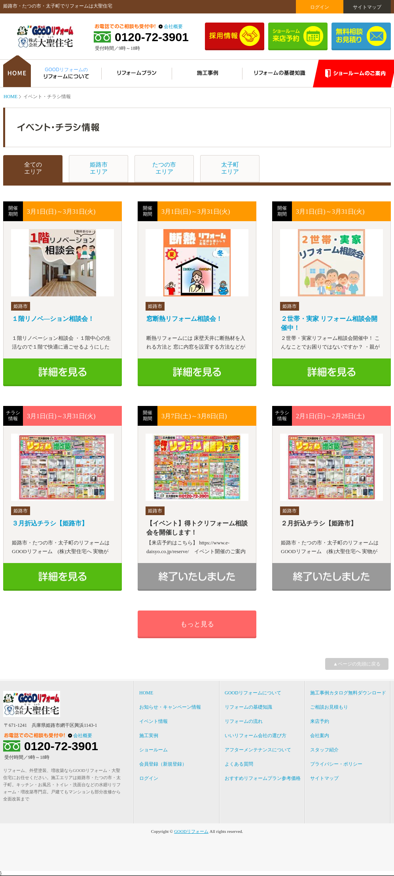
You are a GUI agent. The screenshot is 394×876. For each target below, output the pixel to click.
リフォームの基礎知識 (248, 707)
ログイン (319, 7)
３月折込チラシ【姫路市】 (50, 523)
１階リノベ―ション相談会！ (53, 318)
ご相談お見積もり (329, 707)
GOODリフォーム (191, 831)
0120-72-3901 (152, 37)
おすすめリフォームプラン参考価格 (263, 778)
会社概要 (173, 26)
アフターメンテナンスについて (258, 750)
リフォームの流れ (244, 721)
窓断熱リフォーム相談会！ (184, 318)
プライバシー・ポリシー (336, 764)
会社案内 (319, 735)
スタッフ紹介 (324, 750)
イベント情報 (153, 721)
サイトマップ (367, 7)
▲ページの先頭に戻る (357, 664)
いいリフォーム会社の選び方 (255, 735)
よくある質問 (239, 764)
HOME (10, 96)
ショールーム (153, 750)
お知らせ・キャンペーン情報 (170, 707)
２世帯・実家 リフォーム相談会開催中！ (329, 323)
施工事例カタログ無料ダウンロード (348, 693)
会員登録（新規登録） (163, 764)
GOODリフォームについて (253, 693)
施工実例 (148, 735)
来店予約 (319, 721)
